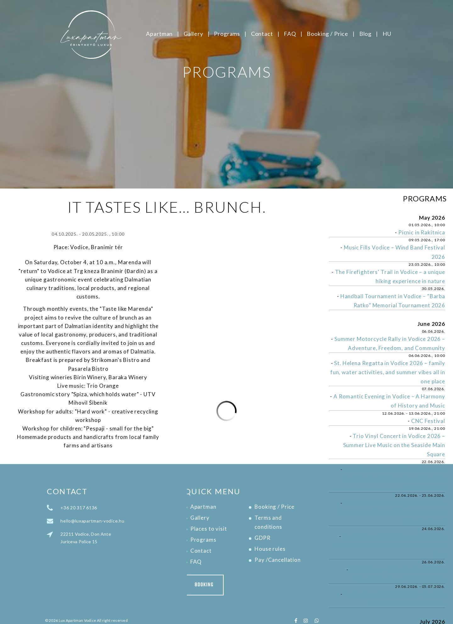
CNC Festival (428, 421)
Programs (227, 33)
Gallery (193, 33)
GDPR (228, 537)
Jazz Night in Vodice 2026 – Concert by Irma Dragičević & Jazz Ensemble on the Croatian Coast (394, 478)
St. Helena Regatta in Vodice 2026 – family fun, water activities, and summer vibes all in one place (387, 372)
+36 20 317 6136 (113, 507)
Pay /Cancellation (243, 559)
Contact (262, 33)
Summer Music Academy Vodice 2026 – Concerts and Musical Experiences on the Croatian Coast (392, 512)
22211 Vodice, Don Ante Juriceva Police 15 (120, 537)
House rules (235, 548)
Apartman (159, 33)
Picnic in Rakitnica (421, 232)
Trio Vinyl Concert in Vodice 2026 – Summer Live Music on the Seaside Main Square (394, 445)
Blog (365, 33)
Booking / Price (327, 33)
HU (387, 33)
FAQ (290, 33)
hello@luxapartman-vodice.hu (127, 520)
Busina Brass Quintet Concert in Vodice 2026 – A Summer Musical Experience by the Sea (388, 545)
